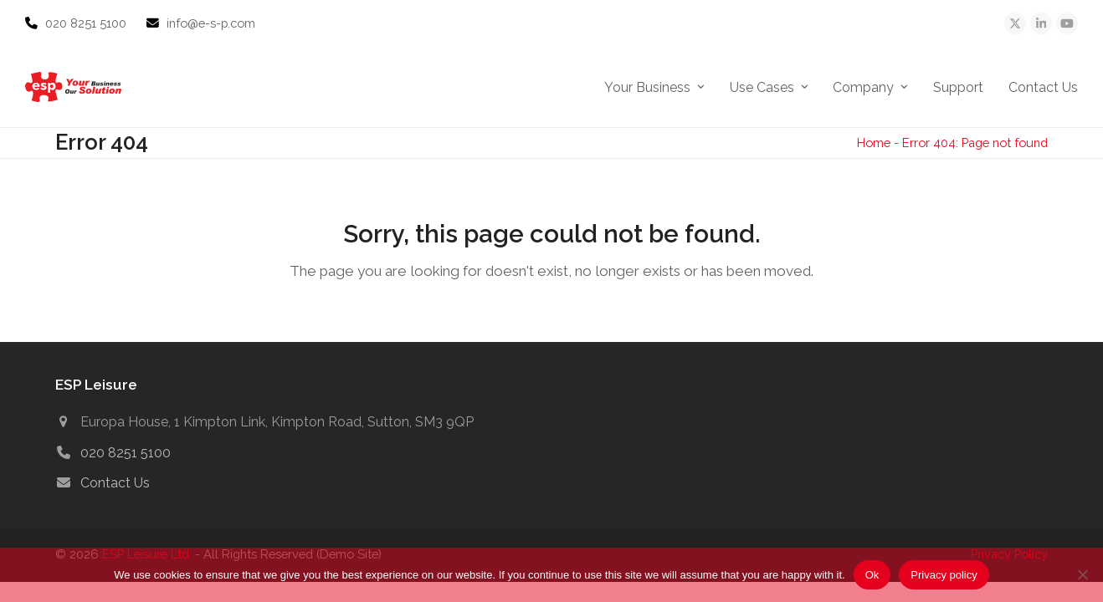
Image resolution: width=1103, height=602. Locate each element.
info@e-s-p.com (211, 23)
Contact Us (115, 483)
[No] (1082, 574)
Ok (872, 575)
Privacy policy (944, 575)
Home (873, 142)
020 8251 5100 (87, 23)
